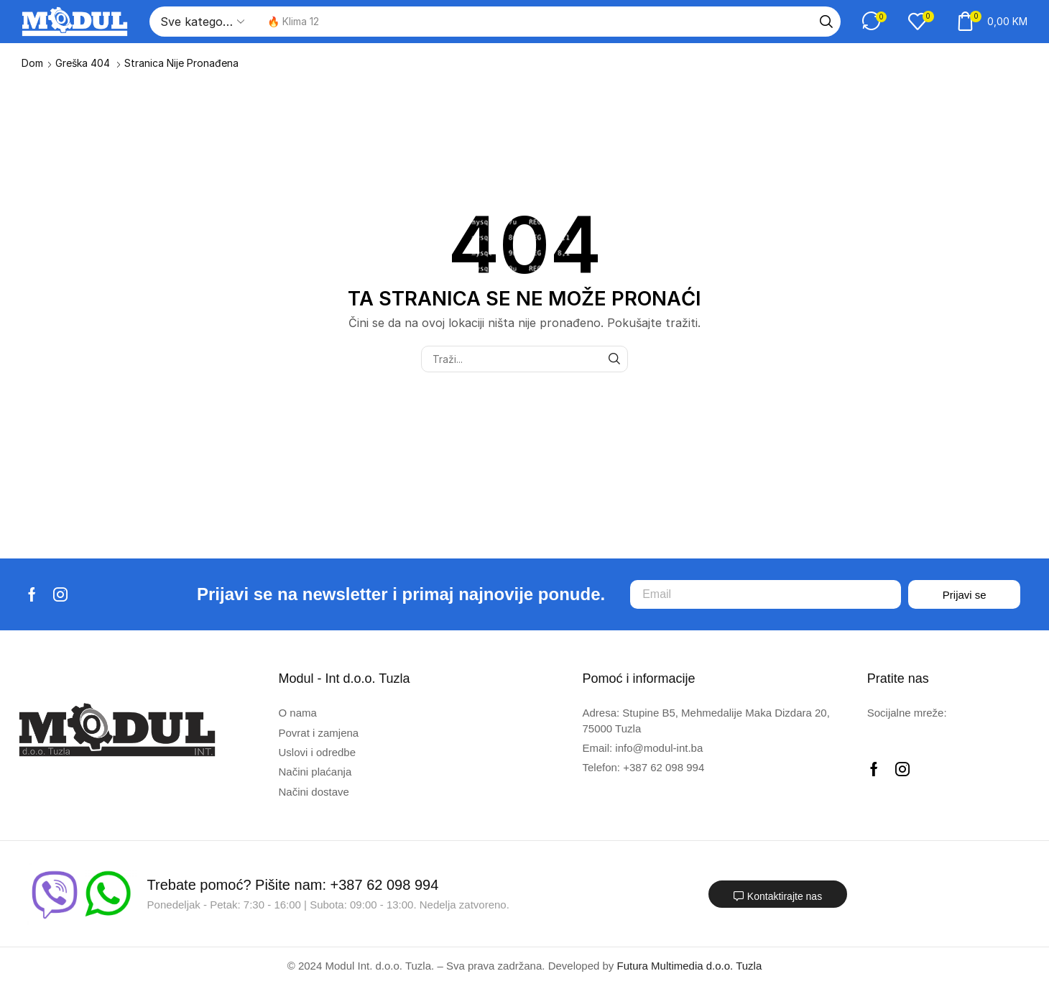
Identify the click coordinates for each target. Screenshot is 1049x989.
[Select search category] (201, 21)
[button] (874, 21)
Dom (32, 63)
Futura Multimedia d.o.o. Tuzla (689, 966)
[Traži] (826, 21)
